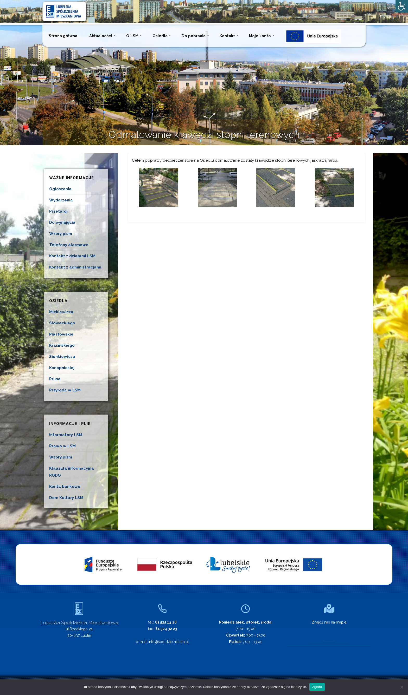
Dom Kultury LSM (66, 497)
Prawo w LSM (62, 446)
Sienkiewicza (62, 356)
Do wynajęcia (62, 222)
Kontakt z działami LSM (72, 256)
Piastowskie (61, 334)
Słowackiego (62, 323)
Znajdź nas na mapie (329, 622)
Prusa (55, 379)
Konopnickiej (61, 367)
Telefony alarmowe (68, 244)
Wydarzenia (61, 200)
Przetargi (58, 211)
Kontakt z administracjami (75, 267)
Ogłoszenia (60, 189)
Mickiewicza (61, 312)
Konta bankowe (64, 486)
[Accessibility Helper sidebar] (402, 6)
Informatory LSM (65, 434)
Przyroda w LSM (65, 390)
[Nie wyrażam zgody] (401, 687)
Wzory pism (60, 233)
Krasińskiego (62, 345)
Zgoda (317, 687)
